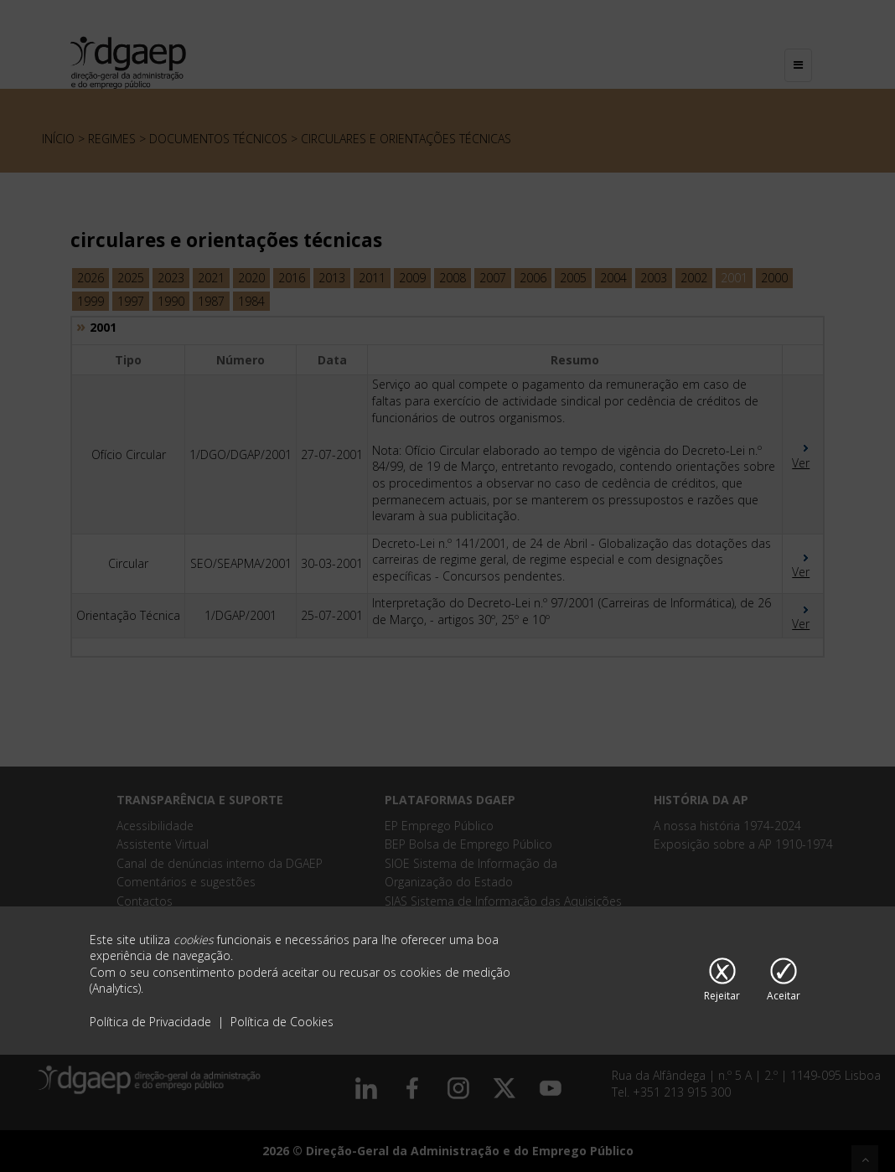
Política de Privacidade (152, 1022)
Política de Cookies (282, 1022)
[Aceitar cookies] (783, 981)
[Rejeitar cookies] (722, 981)
